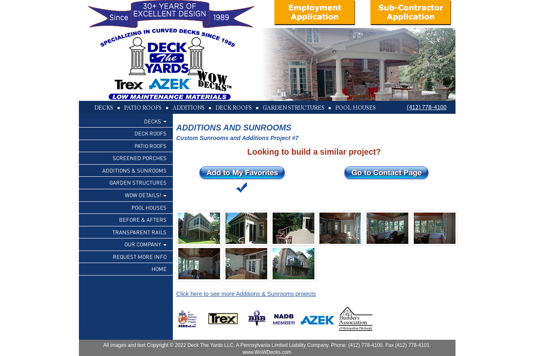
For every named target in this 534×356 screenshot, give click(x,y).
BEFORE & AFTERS (143, 219)
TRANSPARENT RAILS (139, 232)
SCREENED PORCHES (140, 157)
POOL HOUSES (149, 207)
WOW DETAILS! (146, 194)
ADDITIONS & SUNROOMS (134, 170)
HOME (159, 268)
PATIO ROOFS (150, 145)
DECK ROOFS (150, 133)
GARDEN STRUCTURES (138, 182)
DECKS (155, 121)
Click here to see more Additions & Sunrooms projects (246, 294)
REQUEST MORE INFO (140, 256)
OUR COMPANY (145, 244)
